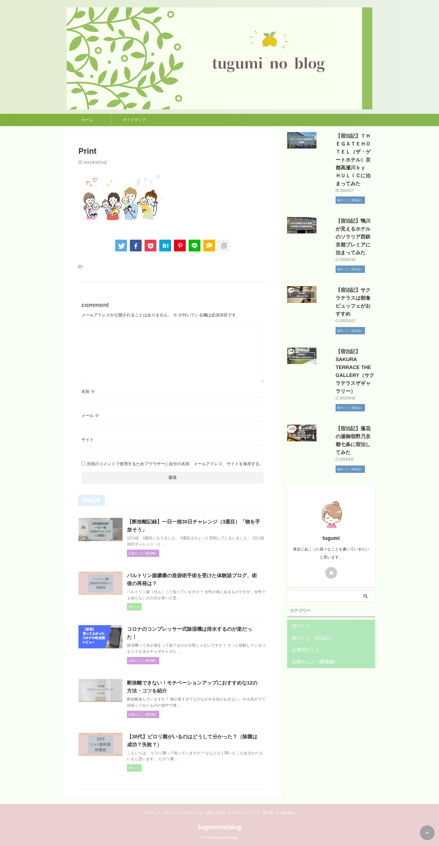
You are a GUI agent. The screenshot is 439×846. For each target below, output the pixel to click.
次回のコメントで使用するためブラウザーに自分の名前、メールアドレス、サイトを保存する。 (175, 463)
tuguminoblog (219, 827)
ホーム (87, 120)
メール (90, 415)
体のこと (299, 570)
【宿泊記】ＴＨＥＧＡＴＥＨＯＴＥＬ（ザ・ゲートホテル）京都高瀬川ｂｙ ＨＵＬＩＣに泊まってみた (347, 152)
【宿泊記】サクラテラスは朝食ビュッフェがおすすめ (347, 274)
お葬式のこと (303, 594)
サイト (87, 439)
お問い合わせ (215, 813)
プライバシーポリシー (180, 813)
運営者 (267, 813)
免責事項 (288, 813)
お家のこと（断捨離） (311, 606)
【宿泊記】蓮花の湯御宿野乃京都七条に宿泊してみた (347, 388)
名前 (88, 391)
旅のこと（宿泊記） (309, 582)
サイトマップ (134, 120)
